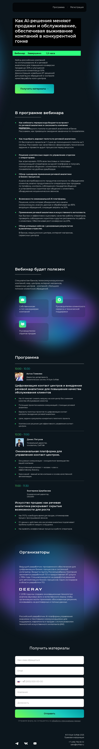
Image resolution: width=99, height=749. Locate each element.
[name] (49, 660)
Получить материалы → (34, 88)
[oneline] (49, 692)
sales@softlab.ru (77, 745)
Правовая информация (74, 737)
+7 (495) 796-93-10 (76, 742)
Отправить (49, 713)
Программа (58, 7)
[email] (49, 671)
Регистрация (77, 7)
